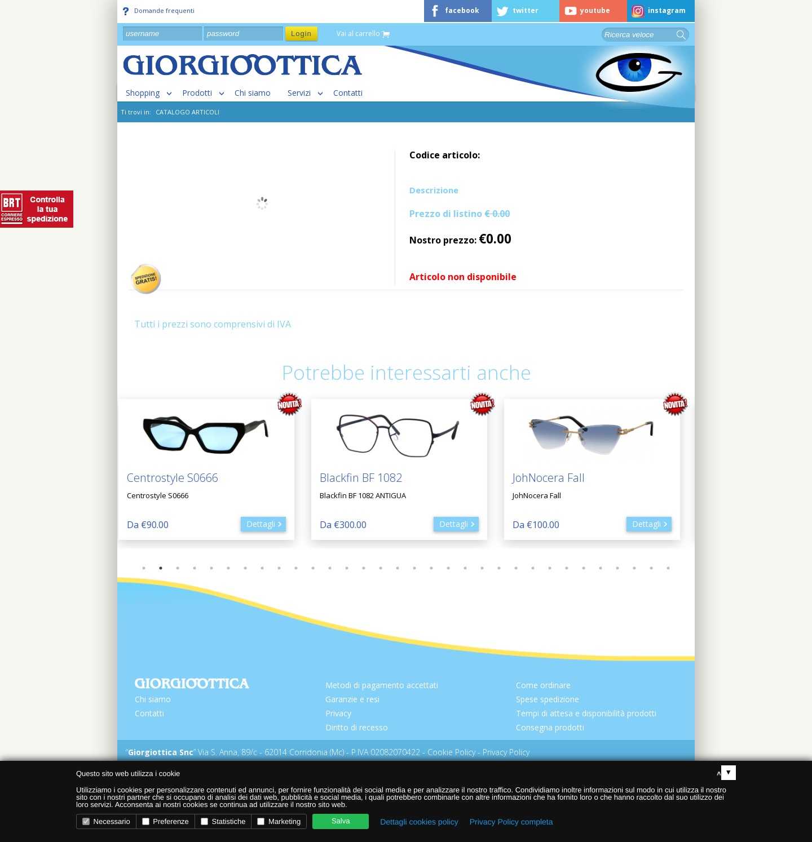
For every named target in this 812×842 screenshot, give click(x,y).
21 (482, 568)
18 (431, 568)
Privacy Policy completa (511, 821)
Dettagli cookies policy (419, 821)
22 (499, 568)
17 (414, 568)
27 (583, 568)
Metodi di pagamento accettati (381, 685)
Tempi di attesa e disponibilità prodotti (586, 713)
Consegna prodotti (550, 727)
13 (346, 568)
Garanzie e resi (352, 699)
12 (330, 568)
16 (397, 568)
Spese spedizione (547, 699)
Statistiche (223, 821)
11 (313, 568)
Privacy (338, 713)
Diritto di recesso (356, 727)
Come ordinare (543, 685)
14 (363, 568)
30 (634, 568)
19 (448, 568)
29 (617, 568)
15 (380, 568)
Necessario (106, 821)
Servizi (299, 92)
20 (465, 568)
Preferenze (165, 821)
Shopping (143, 92)
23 (516, 568)
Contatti (348, 92)
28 (600, 568)
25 (549, 568)
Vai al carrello (363, 34)
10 (296, 568)
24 (533, 568)
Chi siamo (253, 92)
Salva (341, 821)
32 (668, 568)
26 (566, 568)
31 (651, 568)
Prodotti (197, 92)
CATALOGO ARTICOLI (187, 112)
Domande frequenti (159, 10)
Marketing (279, 821)
